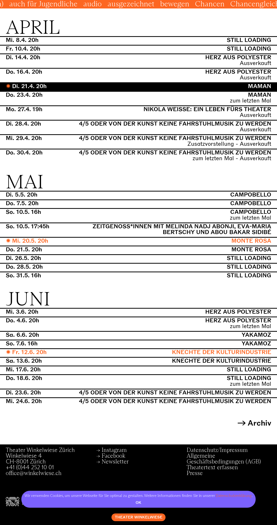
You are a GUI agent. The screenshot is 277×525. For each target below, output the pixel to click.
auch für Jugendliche (66, 4)
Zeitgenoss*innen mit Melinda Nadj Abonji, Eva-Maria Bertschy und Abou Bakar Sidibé (182, 229)
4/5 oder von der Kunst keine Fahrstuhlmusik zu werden (175, 124)
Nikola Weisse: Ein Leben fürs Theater (207, 109)
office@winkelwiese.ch (34, 473)
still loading (249, 40)
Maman (259, 86)
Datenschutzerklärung (234, 496)
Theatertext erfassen (212, 467)
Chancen (232, 4)
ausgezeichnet (153, 4)
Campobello (250, 194)
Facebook (113, 456)
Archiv (259, 423)
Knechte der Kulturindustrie (221, 352)
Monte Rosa (251, 241)
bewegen (197, 4)
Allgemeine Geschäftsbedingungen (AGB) (224, 459)
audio (115, 4)
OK (138, 502)
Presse (195, 473)
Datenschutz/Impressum (217, 450)
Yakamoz (256, 335)
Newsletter (115, 462)
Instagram (114, 450)
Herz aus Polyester (238, 57)
